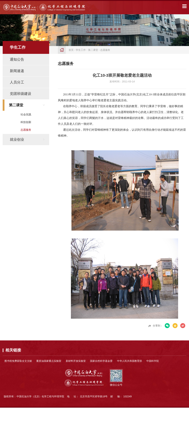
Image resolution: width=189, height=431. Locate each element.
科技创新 (26, 122)
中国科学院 (152, 360)
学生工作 (81, 50)
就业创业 (17, 139)
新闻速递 (17, 71)
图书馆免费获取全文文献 (18, 360)
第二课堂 (16, 105)
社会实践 (26, 114)
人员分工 (17, 82)
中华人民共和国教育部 (129, 360)
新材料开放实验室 (76, 360)
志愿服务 (26, 129)
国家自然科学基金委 (101, 360)
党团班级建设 (20, 94)
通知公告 (17, 59)
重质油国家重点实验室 (48, 360)
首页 (71, 50)
